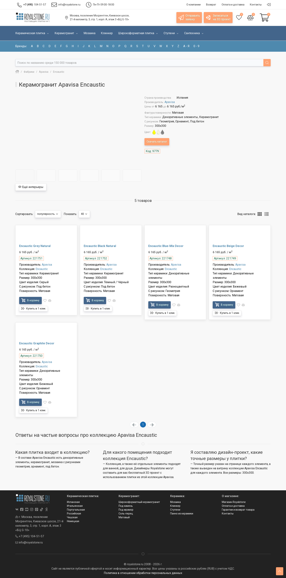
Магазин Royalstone (234, 502)
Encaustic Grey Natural (35, 246)
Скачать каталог (158, 141)
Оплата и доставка (233, 505)
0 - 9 (196, 46)
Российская (74, 513)
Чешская (72, 517)
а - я (186, 46)
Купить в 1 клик (35, 308)
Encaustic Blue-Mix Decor (165, 246)
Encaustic (42, 269)
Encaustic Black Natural (100, 246)
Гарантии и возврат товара (238, 509)
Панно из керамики (181, 513)
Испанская (73, 502)
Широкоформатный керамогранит (139, 502)
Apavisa (170, 102)
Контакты (227, 513)
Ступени (175, 509)
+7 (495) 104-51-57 (29, 536)
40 (87, 214)
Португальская (76, 509)
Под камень (126, 505)
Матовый (124, 517)
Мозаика (175, 502)
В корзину (32, 300)
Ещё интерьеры (30, 187)
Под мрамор (126, 509)
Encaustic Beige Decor (228, 246)
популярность (49, 214)
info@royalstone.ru (29, 542)
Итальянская (75, 505)
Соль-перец (126, 513)
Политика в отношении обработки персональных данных (143, 573)
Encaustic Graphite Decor (36, 343)
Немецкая (73, 521)
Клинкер (175, 505)
